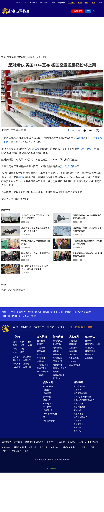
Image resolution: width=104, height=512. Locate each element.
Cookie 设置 (52, 469)
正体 (42, 2)
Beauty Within (49, 403)
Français (6, 316)
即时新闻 (16, 360)
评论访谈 (58, 336)
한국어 (34, 316)
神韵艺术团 (19, 447)
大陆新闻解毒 (58, 375)
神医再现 (89, 354)
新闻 (38, 57)
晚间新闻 (30, 57)
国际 (15, 342)
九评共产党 (78, 403)
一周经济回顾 (42, 365)
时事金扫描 (58, 348)
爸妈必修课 (74, 358)
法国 (53, 312)
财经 (22, 349)
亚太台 (68, 312)
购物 (100, 2)
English (87, 312)
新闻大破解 (58, 358)
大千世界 (47, 407)
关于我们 (18, 442)
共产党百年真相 (80, 393)
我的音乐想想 (49, 421)
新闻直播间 (78, 11)
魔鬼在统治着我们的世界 (84, 400)
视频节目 (11, 57)
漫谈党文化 (78, 424)
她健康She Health (92, 344)
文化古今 (73, 361)
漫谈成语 (73, 354)
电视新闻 (21, 57)
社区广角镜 (42, 368)
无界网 (6, 451)
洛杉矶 (30, 312)
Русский (16, 316)
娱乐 (30, 342)
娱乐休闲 (48, 382)
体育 (30, 345)
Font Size (91, 130)
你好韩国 (47, 393)
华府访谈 (41, 361)
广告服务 (72, 442)
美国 (15, 345)
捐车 (93, 2)
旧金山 (59, 312)
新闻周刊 (41, 358)
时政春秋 (57, 351)
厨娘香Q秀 (47, 410)
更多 (26, 451)
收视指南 (29, 442)
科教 (22, 352)
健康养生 (90, 336)
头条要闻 (16, 357)
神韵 (18, 2)
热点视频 (27, 357)
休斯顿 (46, 312)
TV (88, 11)
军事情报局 (58, 361)
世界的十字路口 (59, 368)
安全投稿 (61, 442)
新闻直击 (41, 354)
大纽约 (14, 312)
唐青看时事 (58, 365)
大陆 (15, 352)
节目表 (51, 326)
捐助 (86, 2)
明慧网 (82, 447)
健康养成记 (90, 351)
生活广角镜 (48, 386)
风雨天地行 (78, 414)
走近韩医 (89, 358)
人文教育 (74, 336)
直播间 (61, 326)
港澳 (22, 342)
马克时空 (57, 371)
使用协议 (50, 442)
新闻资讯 (25, 326)
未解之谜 (73, 341)
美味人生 (47, 400)
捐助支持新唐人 (77, 327)
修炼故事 (77, 427)
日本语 (25, 316)
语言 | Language (58, 2)
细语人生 (57, 378)
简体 (47, 2)
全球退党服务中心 (68, 447)
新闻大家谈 (58, 341)
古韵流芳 (73, 348)
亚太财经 (41, 375)
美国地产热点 (75, 365)
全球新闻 (41, 341)
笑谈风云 (73, 344)
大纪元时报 (31, 447)
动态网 (91, 447)
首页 (3, 57)
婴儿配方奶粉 (84, 148)
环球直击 (41, 344)
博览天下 (16, 364)
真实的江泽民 (79, 407)
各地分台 (33, 2)
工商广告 (77, 431)
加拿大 (22, 312)
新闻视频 (42, 336)
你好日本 (47, 390)
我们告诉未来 (79, 386)
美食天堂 (47, 397)
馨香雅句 (73, 351)
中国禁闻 (41, 348)
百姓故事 (77, 421)
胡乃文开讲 (90, 348)
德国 (80, 138)
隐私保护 (39, 442)
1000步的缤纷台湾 (50, 415)
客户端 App (95, 442)
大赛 (25, 2)
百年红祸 (77, 410)
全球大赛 (27, 367)
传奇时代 (77, 390)
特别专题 (78, 382)
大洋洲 (38, 312)
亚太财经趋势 (42, 371)
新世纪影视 (16, 451)
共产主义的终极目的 (82, 397)
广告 (80, 2)
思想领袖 (57, 354)
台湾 (22, 345)
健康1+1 (88, 341)
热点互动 (57, 344)
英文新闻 (71, 2)
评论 (15, 349)
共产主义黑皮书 (80, 417)
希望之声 (54, 447)
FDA (35, 148)
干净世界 (43, 447)
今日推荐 (27, 360)
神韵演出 (16, 367)
